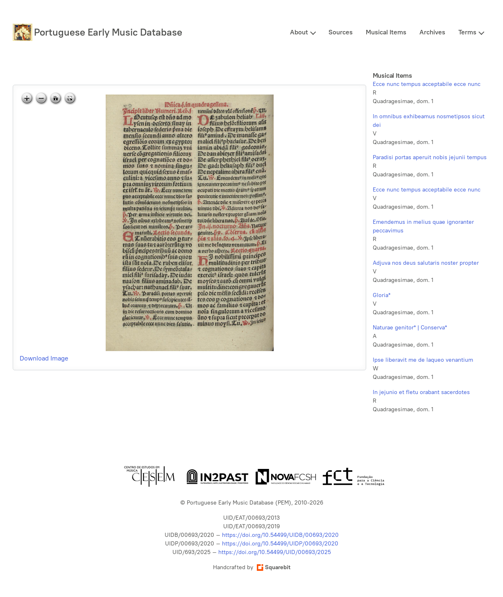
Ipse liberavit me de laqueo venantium (423, 359)
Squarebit (273, 567)
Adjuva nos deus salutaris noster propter (426, 262)
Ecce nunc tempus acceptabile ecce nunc (426, 84)
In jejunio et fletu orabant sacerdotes (421, 392)
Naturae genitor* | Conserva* (410, 327)
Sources (341, 32)
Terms (467, 32)
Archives (432, 32)
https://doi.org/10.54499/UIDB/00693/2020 (280, 535)
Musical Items (386, 32)
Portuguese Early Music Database (108, 32)
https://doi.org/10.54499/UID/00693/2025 (274, 552)
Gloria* (381, 295)
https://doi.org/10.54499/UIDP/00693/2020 (280, 543)
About (299, 32)
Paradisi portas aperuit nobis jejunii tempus (430, 157)
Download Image (44, 358)
